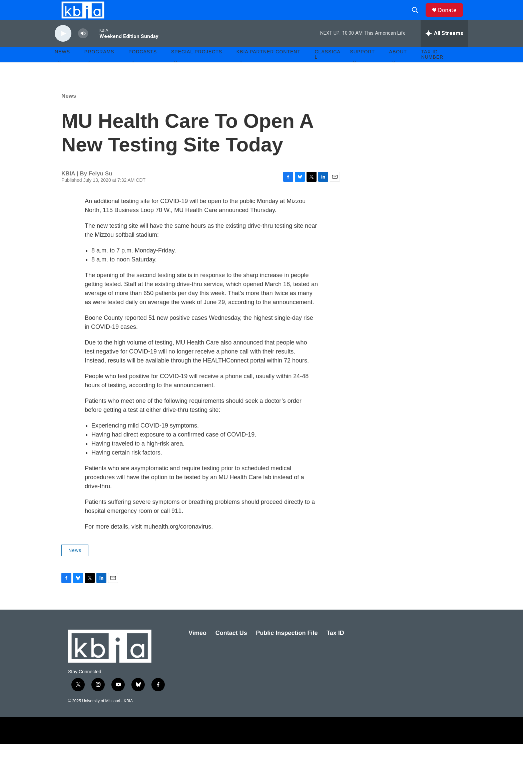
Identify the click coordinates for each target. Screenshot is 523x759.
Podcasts (142, 66)
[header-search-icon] (418, 18)
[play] (63, 48)
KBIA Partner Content (268, 66)
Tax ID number (432, 69)
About (398, 66)
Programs (99, 66)
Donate (451, 17)
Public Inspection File (287, 648)
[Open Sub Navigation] (59, 77)
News (68, 111)
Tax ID (335, 648)
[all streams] (444, 48)
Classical (328, 69)
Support (362, 66)
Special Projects (196, 66)
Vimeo (197, 648)
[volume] (83, 48)
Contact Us (231, 648)
